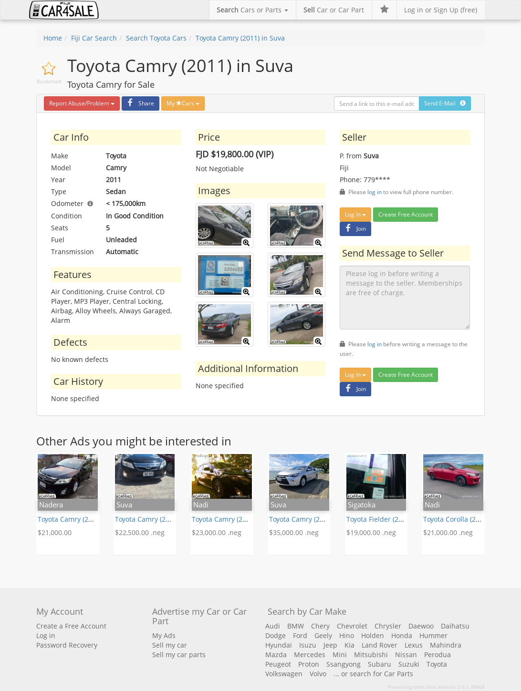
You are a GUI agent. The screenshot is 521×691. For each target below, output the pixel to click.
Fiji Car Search (94, 37)
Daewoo (421, 625)
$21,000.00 (55, 532)
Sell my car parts (179, 654)
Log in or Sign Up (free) (440, 9)
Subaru (379, 664)
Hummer (433, 635)
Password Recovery (66, 645)
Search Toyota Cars (156, 37)
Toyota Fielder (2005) (379, 519)
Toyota (437, 664)
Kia (349, 645)
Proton (308, 664)
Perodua (437, 654)
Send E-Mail (445, 103)
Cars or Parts (252, 9)
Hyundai (278, 645)
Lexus (414, 645)
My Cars (183, 103)
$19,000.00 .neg (371, 532)
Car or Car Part (333, 9)
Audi (272, 625)
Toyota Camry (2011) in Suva (240, 37)
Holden (372, 635)
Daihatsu (455, 625)
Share (139, 103)
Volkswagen (283, 673)
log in (374, 192)
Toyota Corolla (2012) (456, 519)
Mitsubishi (371, 654)
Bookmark (49, 81)
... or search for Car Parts (373, 673)
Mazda (276, 654)
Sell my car (169, 645)
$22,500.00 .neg (140, 532)
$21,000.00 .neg (448, 532)
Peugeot (278, 664)
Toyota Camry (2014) (224, 519)
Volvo (318, 673)
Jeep (330, 645)
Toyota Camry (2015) (301, 519)
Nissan (406, 654)
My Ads (164, 635)
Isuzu (307, 645)
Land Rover (379, 645)
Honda (401, 635)
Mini (340, 654)
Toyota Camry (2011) (70, 519)
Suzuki (408, 664)
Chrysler (388, 625)
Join (354, 228)
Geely (323, 635)
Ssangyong (343, 664)
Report (82, 103)
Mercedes (309, 654)
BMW (295, 625)
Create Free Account (405, 214)
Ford (300, 635)
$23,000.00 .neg (216, 532)
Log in (45, 635)
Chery (320, 625)
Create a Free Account (71, 625)
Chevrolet (352, 625)
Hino (346, 635)
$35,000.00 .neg (294, 532)
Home (52, 37)
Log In (355, 214)
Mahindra (445, 645)
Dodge (275, 635)
